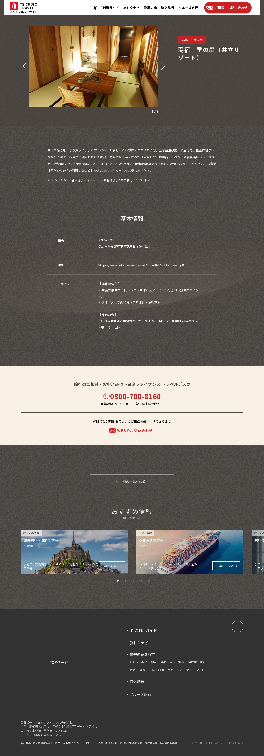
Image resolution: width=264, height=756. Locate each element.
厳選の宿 (150, 7)
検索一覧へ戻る (134, 481)
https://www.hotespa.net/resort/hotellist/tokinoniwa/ (138, 265)
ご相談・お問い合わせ (231, 7)
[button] (24, 66)
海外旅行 (167, 7)
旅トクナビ (131, 7)
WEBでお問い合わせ (135, 430)
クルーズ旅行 (188, 7)
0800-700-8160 (132, 396)
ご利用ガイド (109, 7)
